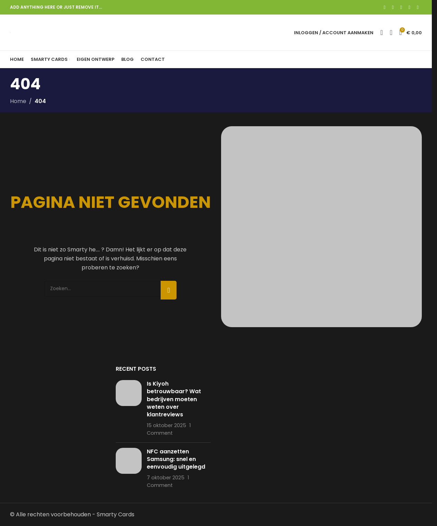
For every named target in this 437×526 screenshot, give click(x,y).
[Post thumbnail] (129, 408)
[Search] (381, 32)
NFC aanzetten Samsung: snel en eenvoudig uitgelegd (176, 459)
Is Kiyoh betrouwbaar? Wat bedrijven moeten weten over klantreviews (174, 399)
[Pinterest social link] (401, 7)
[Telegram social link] (418, 7)
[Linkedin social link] (409, 7)
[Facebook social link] (384, 7)
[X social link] (393, 7)
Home (18, 101)
